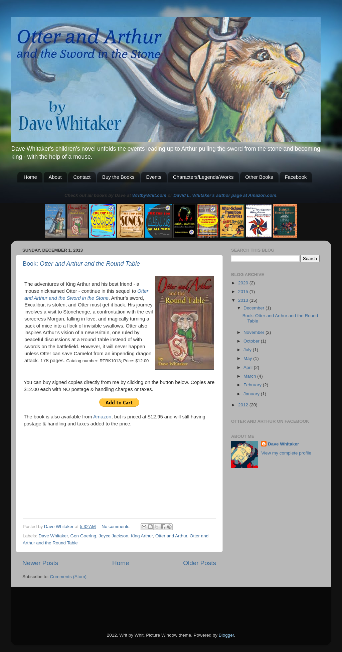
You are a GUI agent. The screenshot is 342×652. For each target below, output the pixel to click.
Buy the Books (118, 177)
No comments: (117, 526)
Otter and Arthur (171, 535)
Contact (82, 177)
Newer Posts (40, 562)
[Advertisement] (100, 600)
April (248, 367)
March (250, 376)
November (254, 332)
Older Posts (199, 562)
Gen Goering (83, 535)
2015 (243, 291)
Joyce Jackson (113, 535)
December (254, 307)
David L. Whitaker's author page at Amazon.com (224, 195)
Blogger (226, 635)
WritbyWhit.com (149, 195)
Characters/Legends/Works (203, 177)
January (252, 393)
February (253, 384)
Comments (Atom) (68, 576)
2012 (243, 404)
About (55, 177)
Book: (81, 263)
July (248, 349)
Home (30, 177)
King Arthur (142, 535)
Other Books (259, 177)
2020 (243, 282)
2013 (243, 300)
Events (153, 177)
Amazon (102, 416)
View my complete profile (286, 452)
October (252, 341)
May (248, 358)
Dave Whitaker (53, 535)
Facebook (296, 177)
